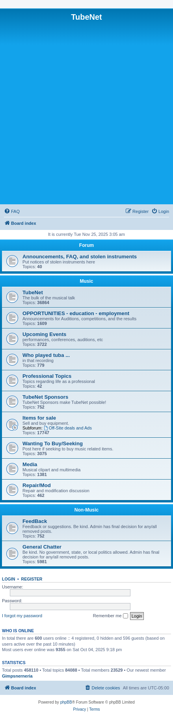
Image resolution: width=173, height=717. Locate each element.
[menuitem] (12, 211)
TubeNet (32, 292)
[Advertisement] (86, 112)
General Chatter (41, 547)
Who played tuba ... (46, 355)
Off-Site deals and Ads (68, 428)
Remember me (110, 616)
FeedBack (34, 521)
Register (32, 579)
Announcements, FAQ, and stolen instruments (79, 257)
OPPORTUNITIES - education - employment (75, 313)
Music (86, 281)
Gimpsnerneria (17, 676)
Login (8, 579)
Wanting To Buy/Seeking (52, 443)
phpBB (66, 702)
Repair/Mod (36, 485)
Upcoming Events (44, 334)
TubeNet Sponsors (45, 397)
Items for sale (39, 418)
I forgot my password (22, 615)
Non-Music (86, 510)
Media (29, 464)
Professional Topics (46, 376)
